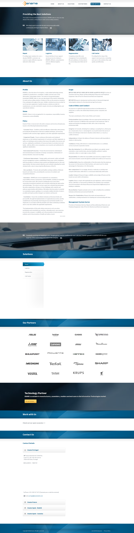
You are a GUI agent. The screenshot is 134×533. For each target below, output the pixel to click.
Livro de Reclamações (97, 530)
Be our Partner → (31, 401)
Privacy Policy (107, 530)
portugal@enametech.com (36, 496)
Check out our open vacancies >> (34, 423)
